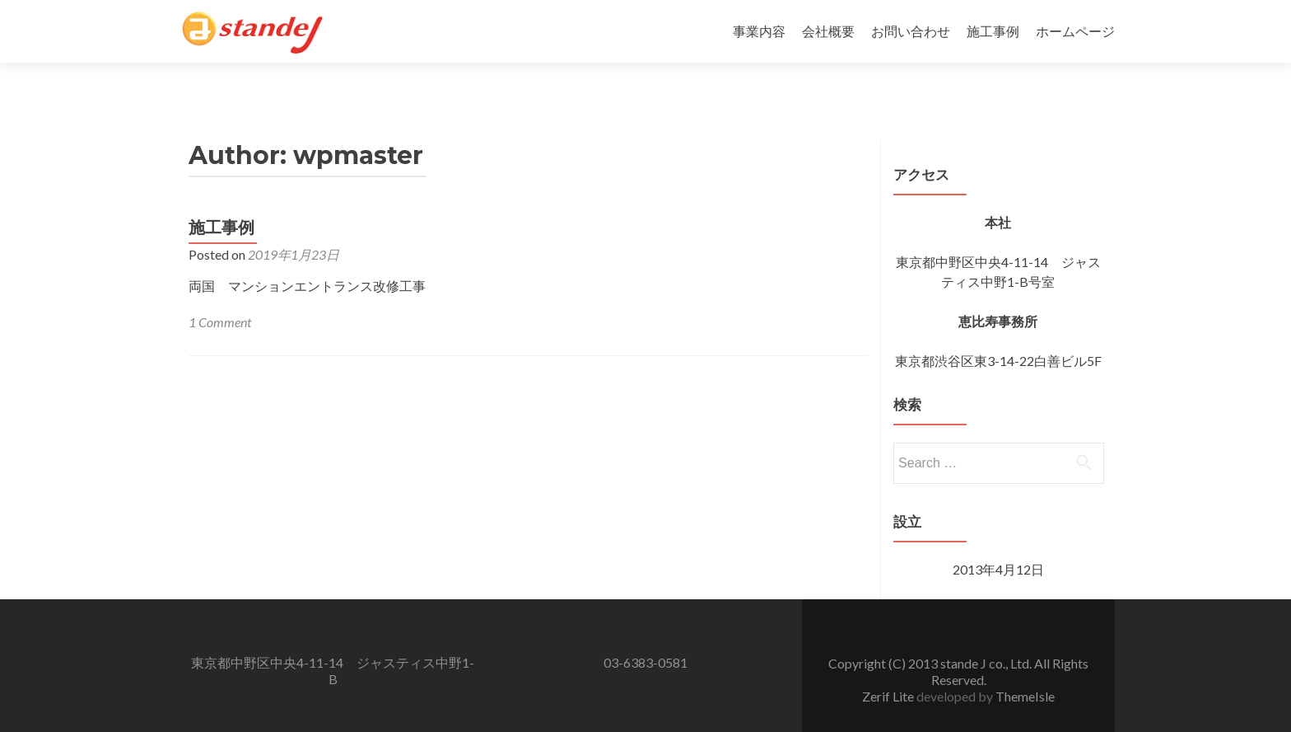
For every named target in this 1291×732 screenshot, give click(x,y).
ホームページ (1075, 31)
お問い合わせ (910, 31)
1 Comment (220, 293)
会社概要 (828, 31)
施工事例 (993, 31)
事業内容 (759, 31)
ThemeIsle (1025, 667)
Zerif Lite (889, 667)
